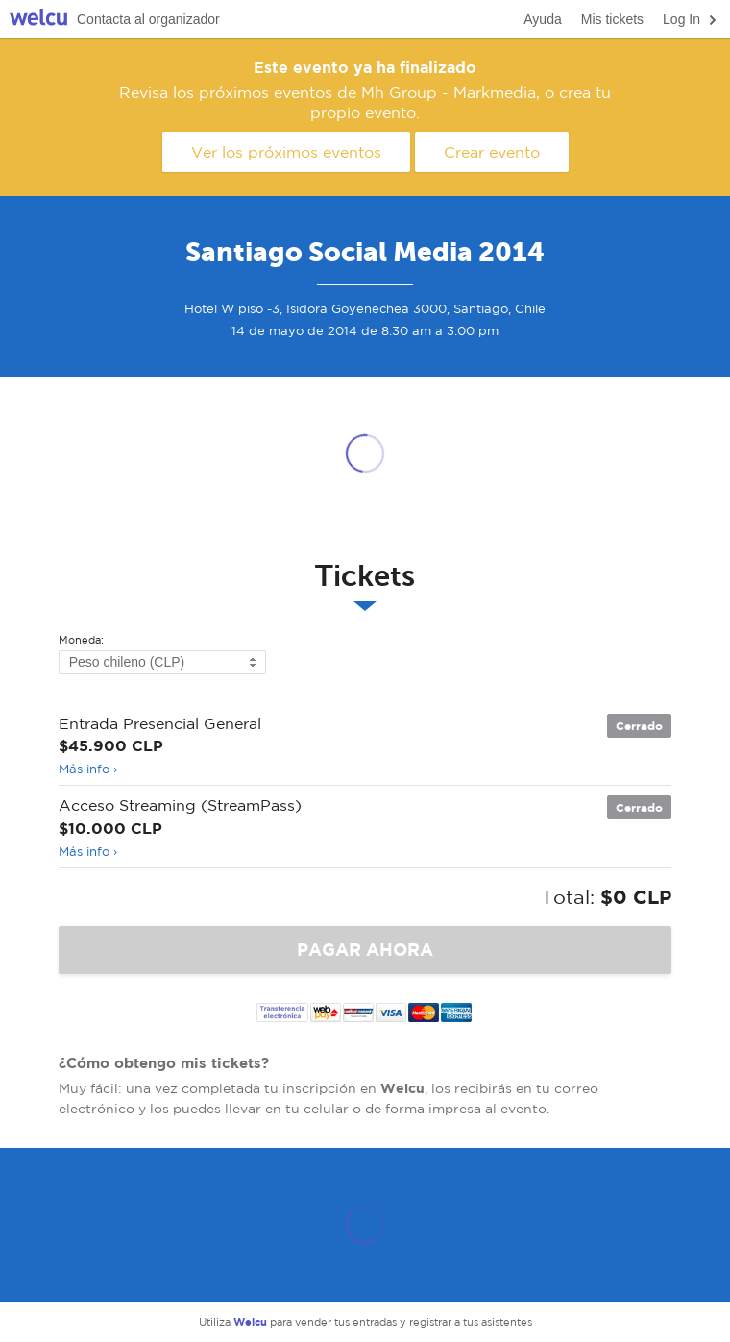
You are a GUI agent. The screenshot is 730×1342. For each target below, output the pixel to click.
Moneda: (81, 640)
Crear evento (492, 151)
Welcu (38, 19)
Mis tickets (612, 19)
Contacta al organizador (148, 19)
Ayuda (542, 19)
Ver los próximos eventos (286, 151)
